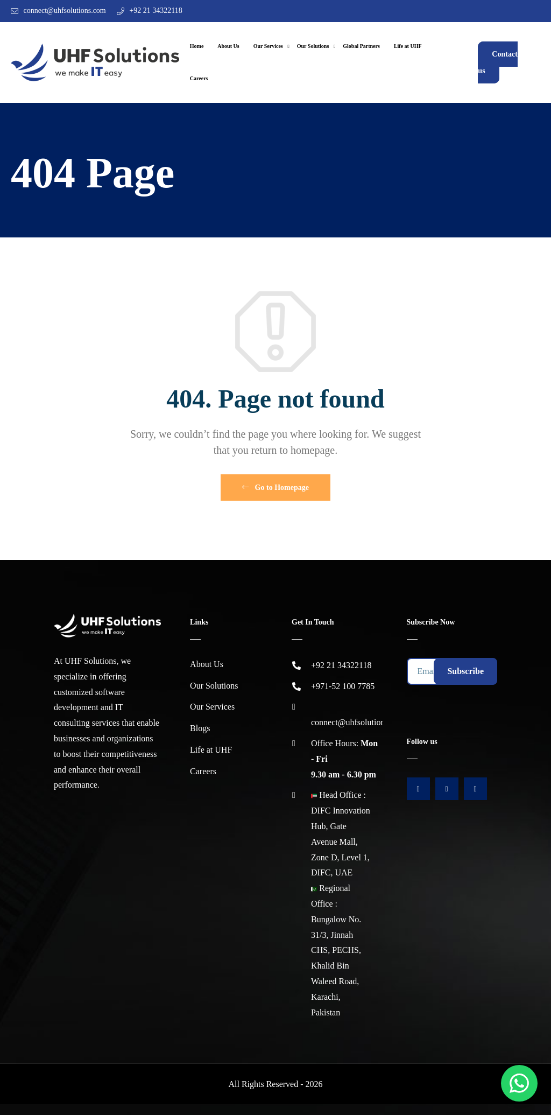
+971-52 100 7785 (343, 686)
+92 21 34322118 (155, 10)
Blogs (200, 728)
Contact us (497, 62)
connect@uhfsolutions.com (65, 10)
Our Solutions (313, 46)
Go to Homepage (275, 487)
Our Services (268, 46)
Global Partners (361, 46)
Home (197, 46)
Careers (199, 78)
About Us (228, 46)
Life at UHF (408, 46)
